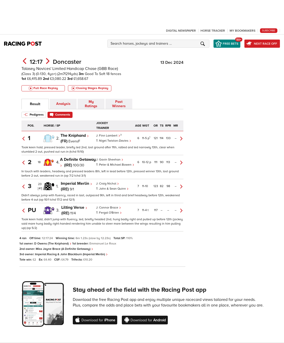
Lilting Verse (74, 207)
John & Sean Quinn (114, 189)
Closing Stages (89, 88)
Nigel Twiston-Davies (115, 141)
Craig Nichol (109, 184)
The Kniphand (75, 135)
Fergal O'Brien (110, 213)
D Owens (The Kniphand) (53, 244)
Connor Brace (110, 208)
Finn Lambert (109, 136)
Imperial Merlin (76, 183)
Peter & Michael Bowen (116, 165)
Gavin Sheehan (111, 160)
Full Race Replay (43, 88)
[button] (159, 44)
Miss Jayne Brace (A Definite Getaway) (64, 249)
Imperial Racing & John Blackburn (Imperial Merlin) (71, 254)
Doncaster (67, 62)
